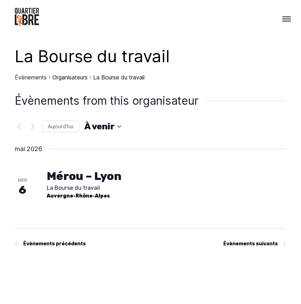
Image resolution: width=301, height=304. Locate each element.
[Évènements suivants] (32, 126)
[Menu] (286, 19)
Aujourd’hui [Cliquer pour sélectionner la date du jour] (60, 126)
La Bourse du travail (73, 188)
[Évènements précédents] (19, 126)
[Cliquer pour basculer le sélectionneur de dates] (102, 126)
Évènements (31, 77)
